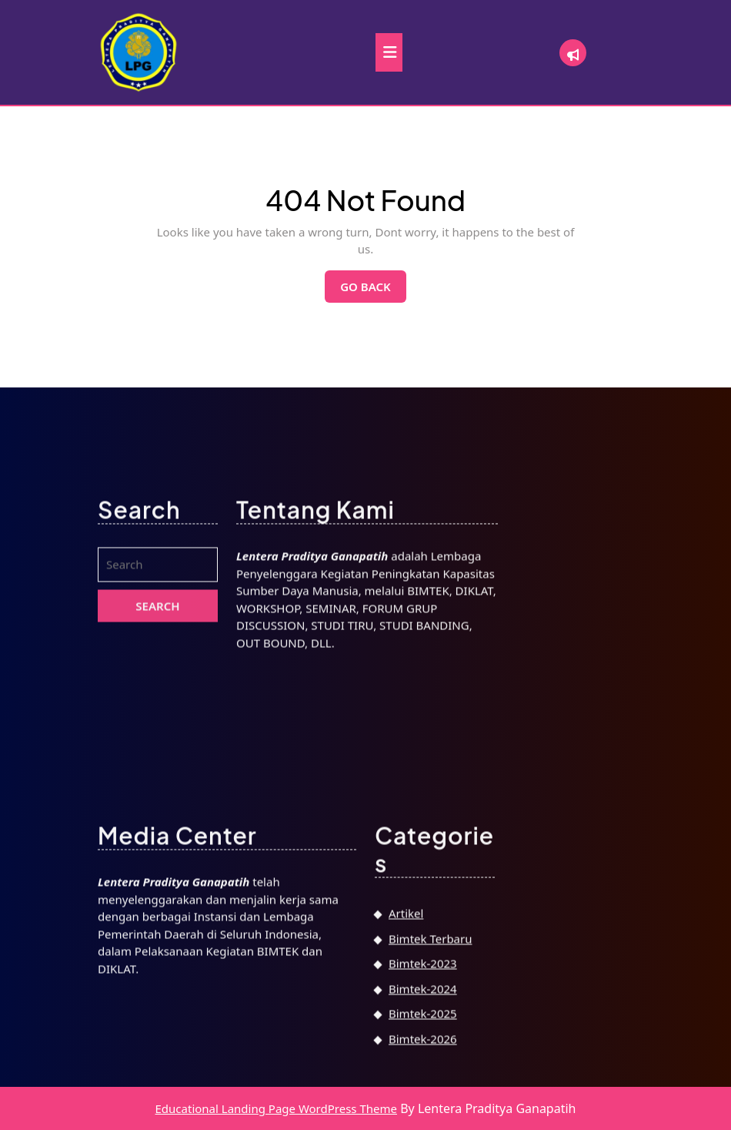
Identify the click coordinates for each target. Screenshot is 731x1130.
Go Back (373, 290)
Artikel (406, 1092)
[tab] (389, 52)
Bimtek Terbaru (430, 1117)
